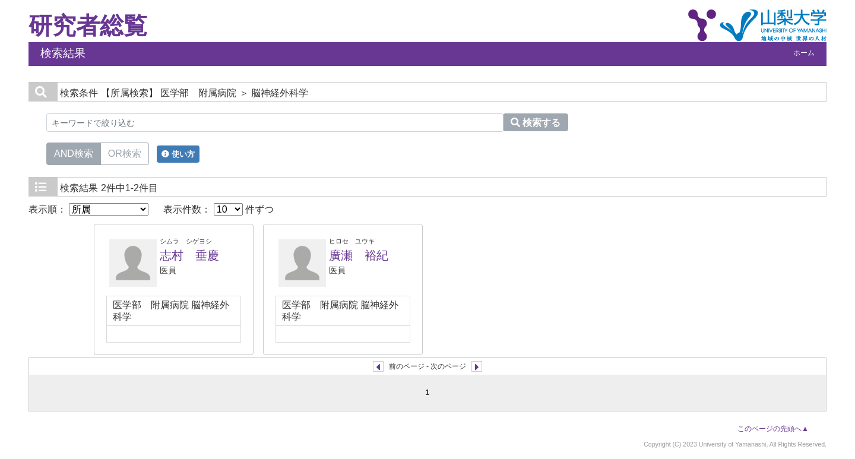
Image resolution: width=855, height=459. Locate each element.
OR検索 (124, 153)
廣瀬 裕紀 (358, 255)
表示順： (88, 209)
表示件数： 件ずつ (218, 209)
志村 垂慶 (189, 255)
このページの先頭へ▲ (773, 429)
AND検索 (73, 153)
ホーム (804, 53)
